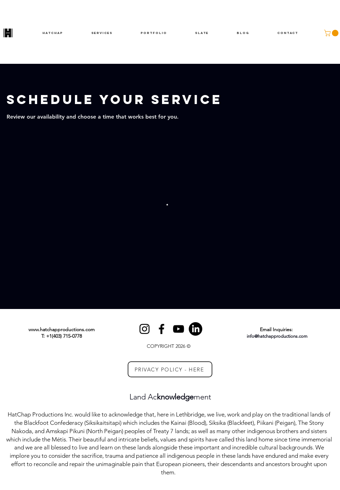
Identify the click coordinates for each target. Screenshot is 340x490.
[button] (332, 33)
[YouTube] (178, 329)
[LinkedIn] (195, 329)
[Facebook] (161, 329)
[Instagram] (144, 329)
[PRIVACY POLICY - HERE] (170, 369)
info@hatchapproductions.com (277, 336)
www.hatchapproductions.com (61, 329)
